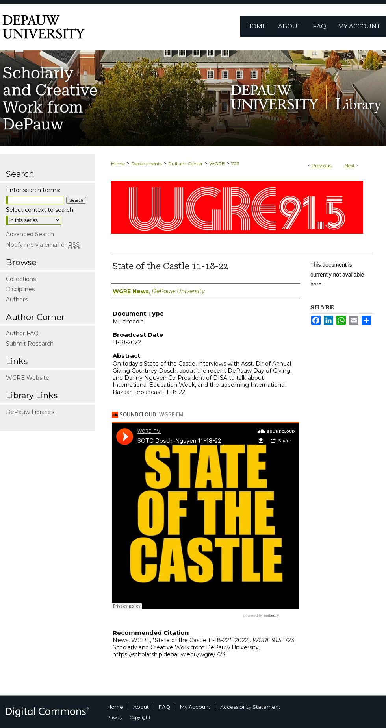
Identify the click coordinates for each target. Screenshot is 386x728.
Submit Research (30, 343)
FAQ (164, 707)
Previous (321, 165)
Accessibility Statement (250, 707)
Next (350, 165)
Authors (17, 299)
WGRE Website (27, 377)
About (141, 707)
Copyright (140, 717)
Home (118, 163)
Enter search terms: (33, 190)
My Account (195, 707)
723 (235, 163)
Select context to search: (40, 209)
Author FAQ (22, 333)
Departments (146, 163)
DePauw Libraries (30, 412)
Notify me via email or (43, 244)
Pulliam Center (185, 163)
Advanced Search (30, 234)
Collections (21, 279)
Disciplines (20, 289)
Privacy (114, 717)
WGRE (217, 163)
